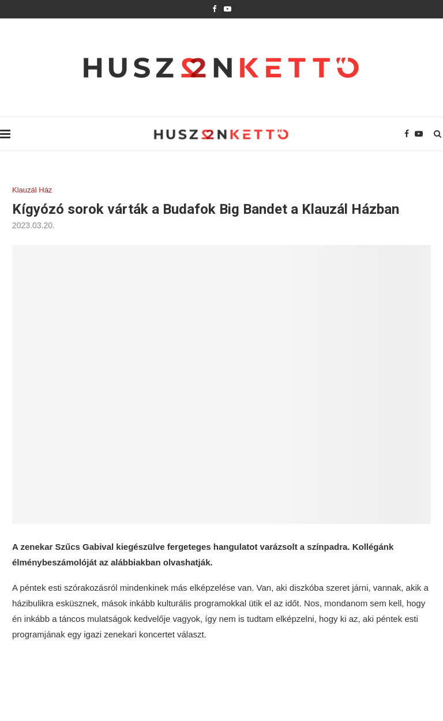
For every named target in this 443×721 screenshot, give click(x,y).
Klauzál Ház (32, 190)
